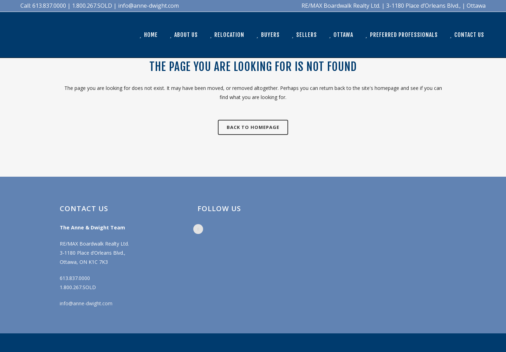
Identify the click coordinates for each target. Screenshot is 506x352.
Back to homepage (253, 127)
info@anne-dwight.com (86, 303)
